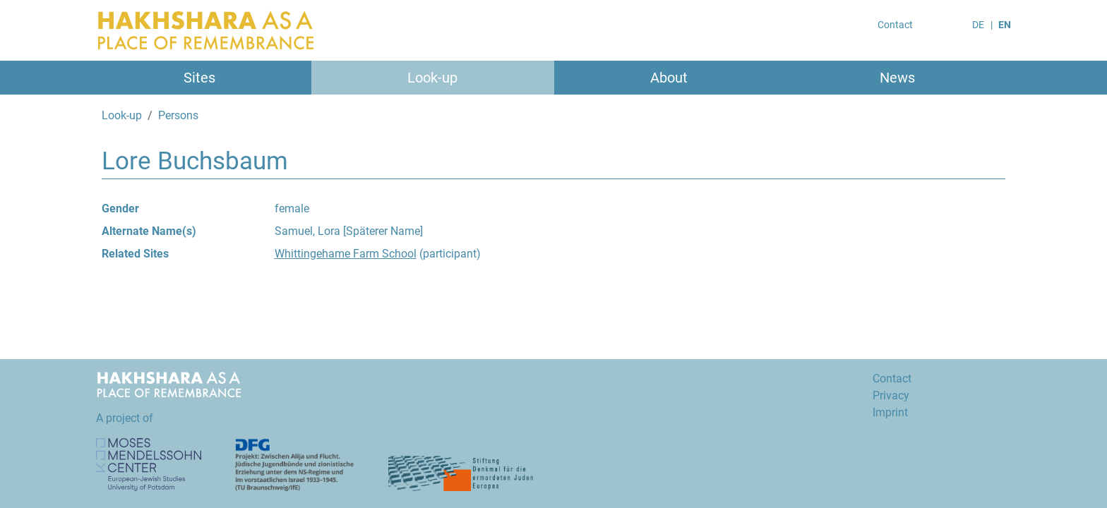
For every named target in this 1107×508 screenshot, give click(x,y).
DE (978, 24)
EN (1004, 24)
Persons (178, 115)
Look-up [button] (432, 77)
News (897, 77)
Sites (199, 77)
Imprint (890, 412)
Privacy (891, 395)
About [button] (669, 77)
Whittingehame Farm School (346, 253)
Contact (895, 24)
